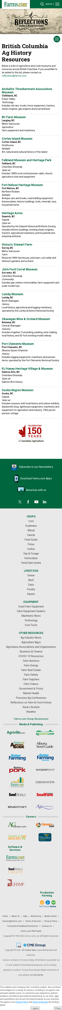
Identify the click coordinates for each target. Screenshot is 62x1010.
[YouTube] (36, 502)
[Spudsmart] (17, 807)
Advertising (36, 916)
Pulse (31, 544)
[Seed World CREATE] (15, 870)
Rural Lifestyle (31, 707)
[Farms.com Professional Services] (15, 858)
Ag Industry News (31, 637)
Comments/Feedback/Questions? (22, 926)
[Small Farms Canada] (45, 795)
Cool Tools (31, 625)
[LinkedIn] (44, 502)
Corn (31, 521)
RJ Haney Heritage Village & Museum (27, 368)
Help (25, 916)
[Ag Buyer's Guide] (17, 745)
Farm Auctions (31, 660)
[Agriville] (17, 732)
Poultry (31, 589)
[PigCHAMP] (15, 883)
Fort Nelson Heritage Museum (22, 185)
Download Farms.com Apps (31, 479)
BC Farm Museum (14, 117)
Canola (31, 535)
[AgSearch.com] (45, 732)
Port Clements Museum (18, 343)
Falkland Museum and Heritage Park (26, 160)
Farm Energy (31, 665)
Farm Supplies (31, 679)
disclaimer (38, 975)
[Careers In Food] (45, 825)
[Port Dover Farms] (47, 904)
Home (5, 916)
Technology (31, 620)
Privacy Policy (50, 921)
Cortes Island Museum (17, 138)
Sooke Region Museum (17, 390)
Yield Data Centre (31, 562)
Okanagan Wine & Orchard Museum (26, 319)
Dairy (31, 584)
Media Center (50, 916)
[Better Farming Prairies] (45, 757)
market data (30, 950)
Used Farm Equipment (31, 606)
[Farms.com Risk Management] (17, 782)
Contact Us (47, 926)
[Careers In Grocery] (17, 837)
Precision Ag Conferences (31, 697)
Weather (31, 711)
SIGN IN (49, 4)
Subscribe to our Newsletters (31, 467)
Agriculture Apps (31, 642)
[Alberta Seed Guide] (45, 745)
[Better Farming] (17, 757)
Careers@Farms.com (12, 921)
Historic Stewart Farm (17, 244)
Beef (31, 580)
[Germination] (45, 782)
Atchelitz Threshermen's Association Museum (27, 90)
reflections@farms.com (14, 75)
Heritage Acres (12, 213)
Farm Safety (31, 674)
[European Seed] (45, 770)
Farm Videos (31, 684)
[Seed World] (17, 795)
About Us (15, 916)
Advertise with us (31, 490)
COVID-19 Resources (31, 656)
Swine (31, 575)
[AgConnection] (45, 807)
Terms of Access (33, 921)
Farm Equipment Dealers (31, 611)
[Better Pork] (17, 770)
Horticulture (31, 558)
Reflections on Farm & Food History (31, 702)
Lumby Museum (12, 294)
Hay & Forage (31, 553)
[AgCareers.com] (17, 825)
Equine (31, 594)
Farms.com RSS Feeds (31, 931)
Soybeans (31, 525)
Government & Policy (31, 688)
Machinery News (31, 615)
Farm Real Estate (31, 670)
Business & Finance (31, 651)
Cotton (31, 549)
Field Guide (31, 539)
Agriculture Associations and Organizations (31, 646)
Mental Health (31, 693)
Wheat (31, 530)
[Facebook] (28, 502)
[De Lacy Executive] (45, 837)
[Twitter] (20, 502)
